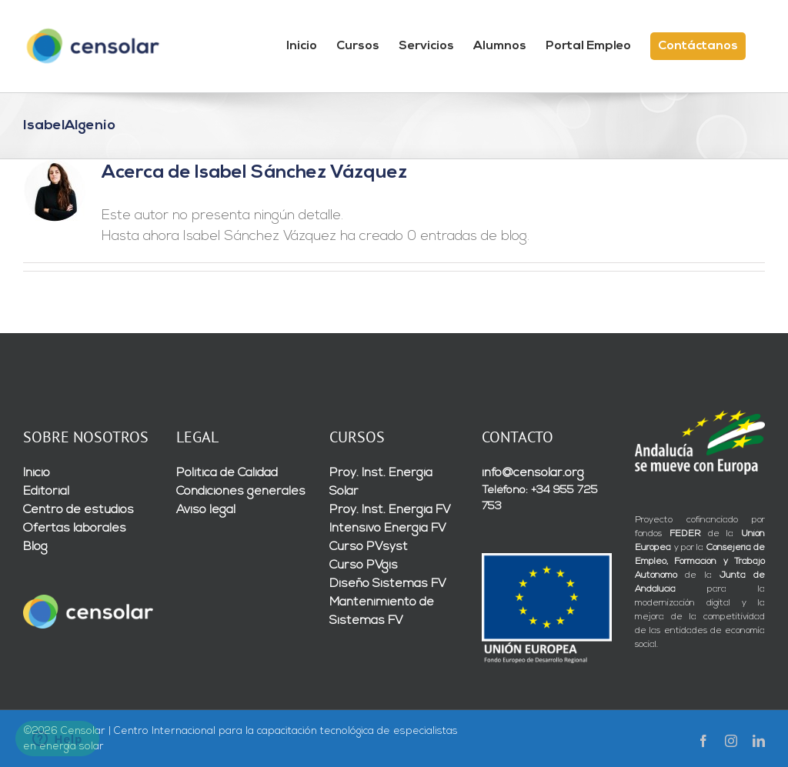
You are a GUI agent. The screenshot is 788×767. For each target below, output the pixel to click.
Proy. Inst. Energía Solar (380, 482)
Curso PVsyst (368, 547)
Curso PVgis (363, 565)
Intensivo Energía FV (387, 528)
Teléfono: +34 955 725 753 (540, 498)
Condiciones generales (241, 491)
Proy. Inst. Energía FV (390, 510)
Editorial (46, 491)
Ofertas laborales (74, 528)
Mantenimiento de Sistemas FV (381, 611)
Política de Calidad (227, 473)
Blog (35, 547)
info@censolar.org (533, 473)
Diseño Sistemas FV (387, 584)
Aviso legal (205, 510)
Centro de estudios (78, 510)
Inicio (36, 473)
